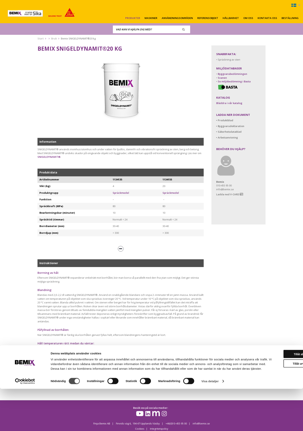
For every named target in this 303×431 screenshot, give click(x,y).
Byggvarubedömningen (232, 74)
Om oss (248, 18)
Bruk (54, 38)
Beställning (290, 18)
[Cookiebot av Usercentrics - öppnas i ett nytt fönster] (25, 423)
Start (40, 38)
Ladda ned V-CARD (229, 194)
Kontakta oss (267, 18)
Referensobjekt (207, 18)
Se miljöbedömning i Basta (234, 81)
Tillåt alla (271, 391)
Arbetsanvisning (228, 137)
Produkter (132, 18)
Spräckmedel (121, 193)
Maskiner (151, 18)
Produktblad (225, 120)
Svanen (222, 77)
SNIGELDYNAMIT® (48, 157)
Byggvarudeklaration (231, 126)
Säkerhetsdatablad (230, 131)
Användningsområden (177, 18)
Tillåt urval (270, 401)
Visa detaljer (210, 423)
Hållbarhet (231, 18)
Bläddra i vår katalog (229, 103)
